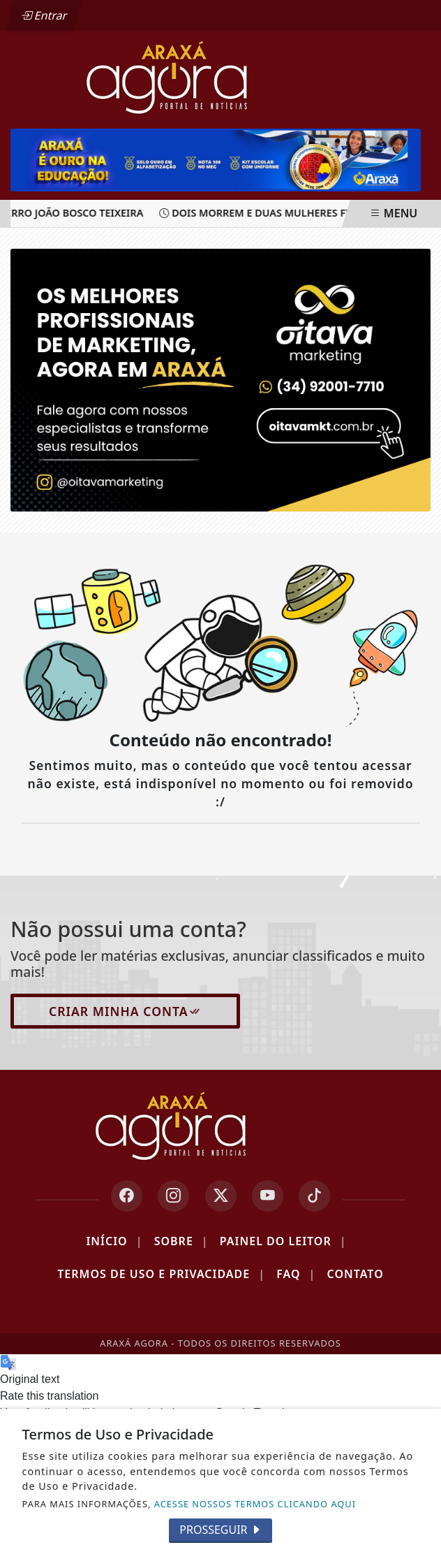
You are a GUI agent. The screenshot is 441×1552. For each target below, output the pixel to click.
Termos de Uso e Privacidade (161, 1273)
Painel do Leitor (283, 1241)
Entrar (44, 15)
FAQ (295, 1273)
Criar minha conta (125, 1011)
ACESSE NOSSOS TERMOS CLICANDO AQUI (255, 1503)
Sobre (181, 1241)
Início (114, 1241)
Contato (355, 1274)
